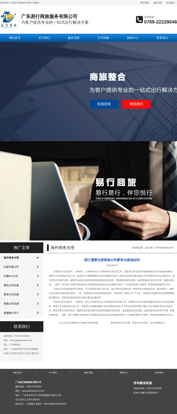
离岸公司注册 (11, 294)
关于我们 (44, 37)
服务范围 (157, 2)
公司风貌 (103, 37)
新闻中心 (133, 37)
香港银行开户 (11, 312)
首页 (147, 247)
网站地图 (144, 2)
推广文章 (154, 247)
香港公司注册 (11, 303)
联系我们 (171, 2)
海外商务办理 (11, 257)
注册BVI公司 (11, 276)
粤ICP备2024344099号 (55, 404)
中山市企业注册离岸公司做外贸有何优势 (78, 323)
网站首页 (15, 37)
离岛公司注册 (11, 285)
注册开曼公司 (11, 266)
